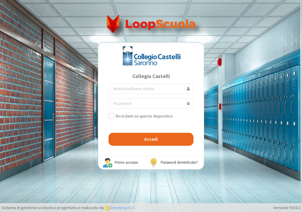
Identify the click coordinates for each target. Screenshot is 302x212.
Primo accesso (120, 163)
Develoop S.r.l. (122, 207)
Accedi (151, 139)
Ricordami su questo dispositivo (141, 116)
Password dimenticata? (173, 163)
